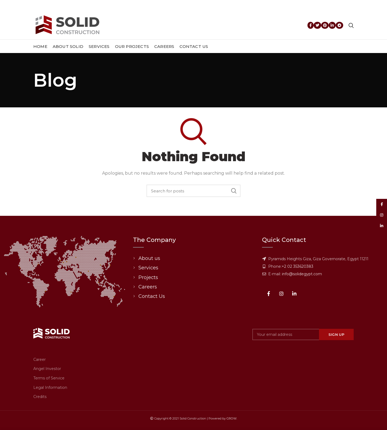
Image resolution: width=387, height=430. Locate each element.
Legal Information (50, 387)
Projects (148, 277)
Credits (39, 396)
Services (148, 268)
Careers (147, 287)
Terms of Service (48, 378)
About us (149, 258)
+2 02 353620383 (297, 266)
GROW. (232, 418)
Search (234, 191)
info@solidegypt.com (302, 274)
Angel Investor (47, 368)
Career (39, 359)
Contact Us (151, 296)
